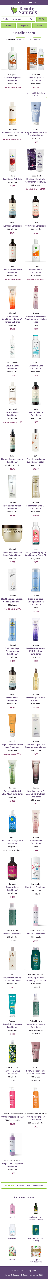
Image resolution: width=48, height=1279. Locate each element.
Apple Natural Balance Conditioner (12, 271)
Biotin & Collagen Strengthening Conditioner (12, 651)
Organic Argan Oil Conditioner (36, 79)
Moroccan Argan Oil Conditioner (12, 79)
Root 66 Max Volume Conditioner (12, 507)
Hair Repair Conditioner (35, 887)
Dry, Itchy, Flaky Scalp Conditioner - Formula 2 (35, 180)
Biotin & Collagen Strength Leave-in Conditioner (36, 602)
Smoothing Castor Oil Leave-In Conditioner (12, 553)
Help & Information (18, 1270)
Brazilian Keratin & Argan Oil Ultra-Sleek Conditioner (35, 794)
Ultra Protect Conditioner (12, 1117)
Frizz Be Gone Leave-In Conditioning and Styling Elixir (35, 319)
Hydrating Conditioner (12, 226)
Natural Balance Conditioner (36, 413)
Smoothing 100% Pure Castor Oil (35, 699)
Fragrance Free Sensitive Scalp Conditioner (35, 134)
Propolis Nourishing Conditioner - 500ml (12, 979)
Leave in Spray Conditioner (12, 367)
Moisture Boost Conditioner (12, 413)
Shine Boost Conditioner (12, 132)
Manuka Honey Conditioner (35, 271)
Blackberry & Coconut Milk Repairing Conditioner (35, 651)
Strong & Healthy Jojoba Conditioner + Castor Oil (35, 553)
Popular (37, 39)
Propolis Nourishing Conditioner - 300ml (36, 460)
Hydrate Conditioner (12, 933)
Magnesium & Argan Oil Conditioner (12, 1165)
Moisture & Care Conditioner (36, 367)
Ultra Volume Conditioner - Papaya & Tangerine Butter (12, 319)
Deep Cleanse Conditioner (12, 699)
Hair (28, 1185)
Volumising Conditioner (35, 226)
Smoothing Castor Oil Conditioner (35, 507)
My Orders (33, 1270)
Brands (8, 25)
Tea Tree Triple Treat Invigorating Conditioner (36, 746)
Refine (20, 39)
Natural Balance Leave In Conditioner (12, 460)
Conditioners (24, 33)
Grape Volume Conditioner (12, 888)
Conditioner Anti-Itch (12, 179)
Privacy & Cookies (12, 1275)
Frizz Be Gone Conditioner (36, 842)
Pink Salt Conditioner (35, 933)
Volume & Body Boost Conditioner (35, 1118)
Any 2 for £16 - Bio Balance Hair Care (36, 94)
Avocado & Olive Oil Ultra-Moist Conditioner (12, 792)
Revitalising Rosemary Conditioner (12, 1025)
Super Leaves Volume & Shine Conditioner (12, 746)
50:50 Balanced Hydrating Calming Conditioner (12, 600)
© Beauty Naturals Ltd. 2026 (32, 1275)
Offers (39, 25)
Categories (24, 25)
